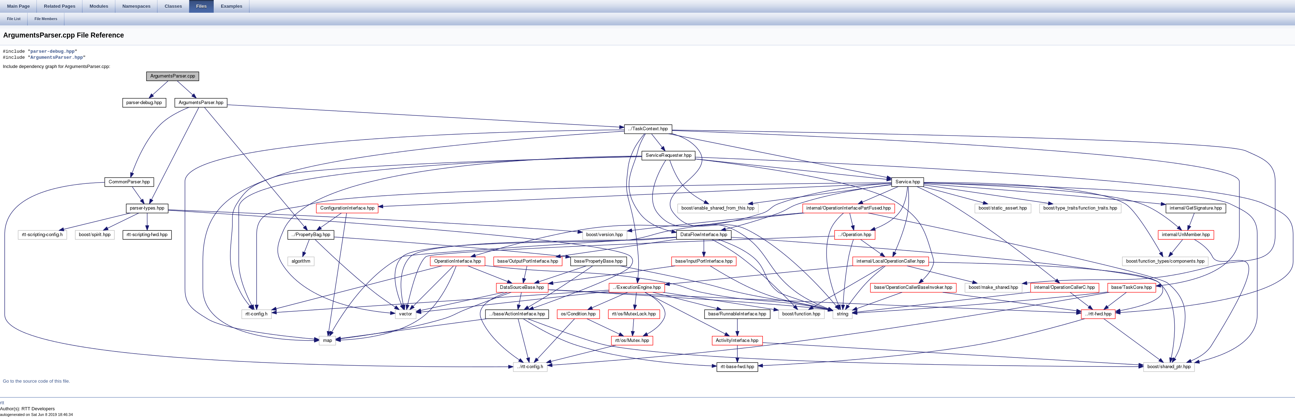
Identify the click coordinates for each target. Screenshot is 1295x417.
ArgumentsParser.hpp (56, 58)
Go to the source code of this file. (36, 381)
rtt (2, 402)
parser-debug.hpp (52, 51)
